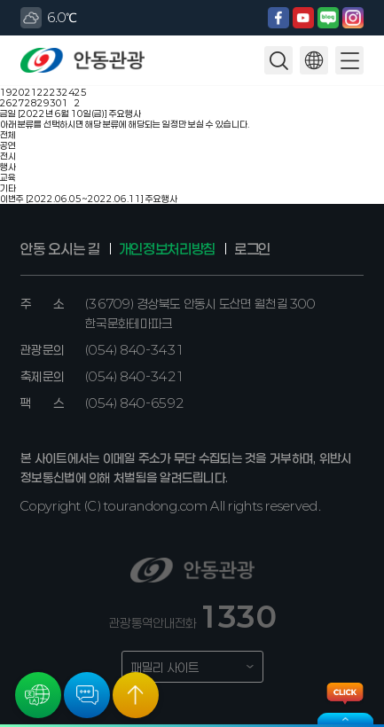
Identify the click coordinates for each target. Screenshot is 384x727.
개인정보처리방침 (167, 248)
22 (43, 92)
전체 (8, 134)
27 (18, 103)
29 (43, 103)
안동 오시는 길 (59, 248)
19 (6, 92)
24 (68, 92)
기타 (8, 188)
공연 (8, 145)
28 (31, 103)
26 (6, 103)
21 (31, 92)
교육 (8, 177)
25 (80, 92)
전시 (8, 156)
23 (56, 92)
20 (18, 92)
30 (56, 103)
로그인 (252, 248)
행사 (8, 166)
